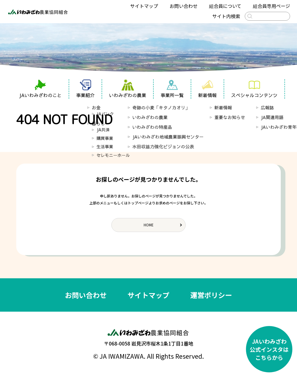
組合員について (225, 6)
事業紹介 (85, 88)
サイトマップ (144, 6)
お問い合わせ (183, 6)
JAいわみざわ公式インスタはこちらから (269, 349)
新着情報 (207, 88)
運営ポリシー (211, 295)
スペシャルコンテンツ (254, 88)
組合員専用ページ (271, 6)
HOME (149, 224)
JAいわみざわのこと (40, 88)
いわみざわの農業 (127, 88)
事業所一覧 (172, 88)
